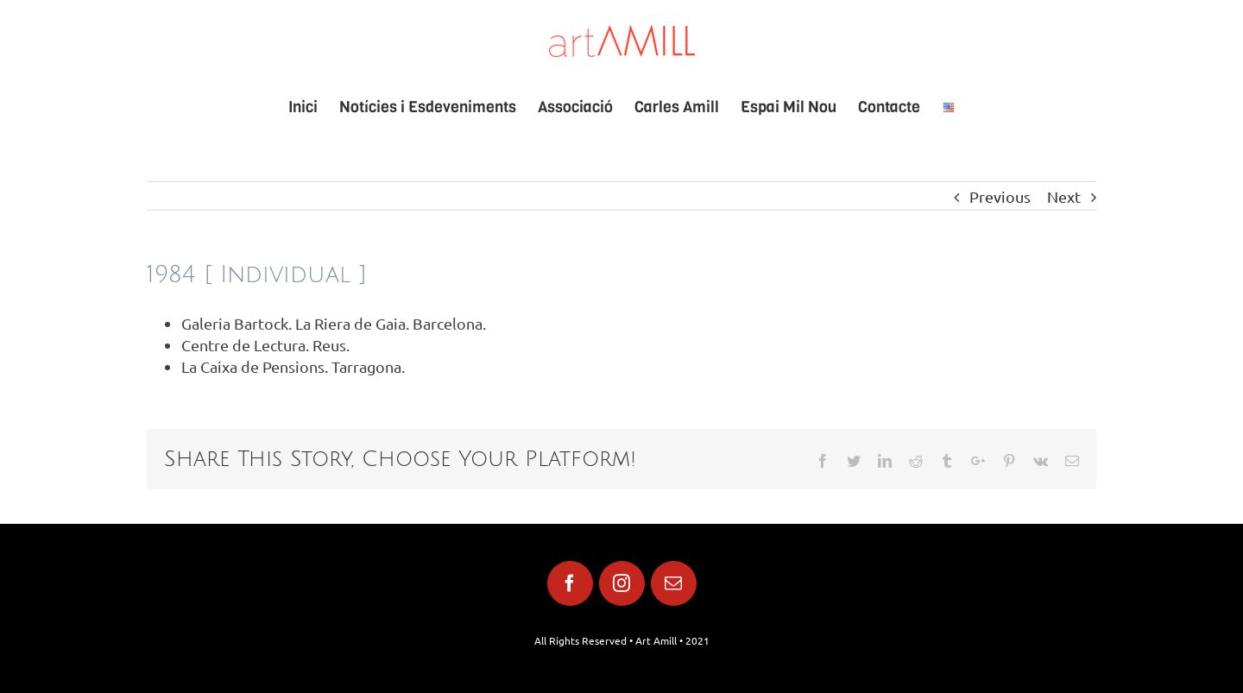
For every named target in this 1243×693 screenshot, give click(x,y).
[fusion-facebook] (570, 583)
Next (1064, 196)
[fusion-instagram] (622, 583)
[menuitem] (313, 107)
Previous (1000, 196)
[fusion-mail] (674, 583)
